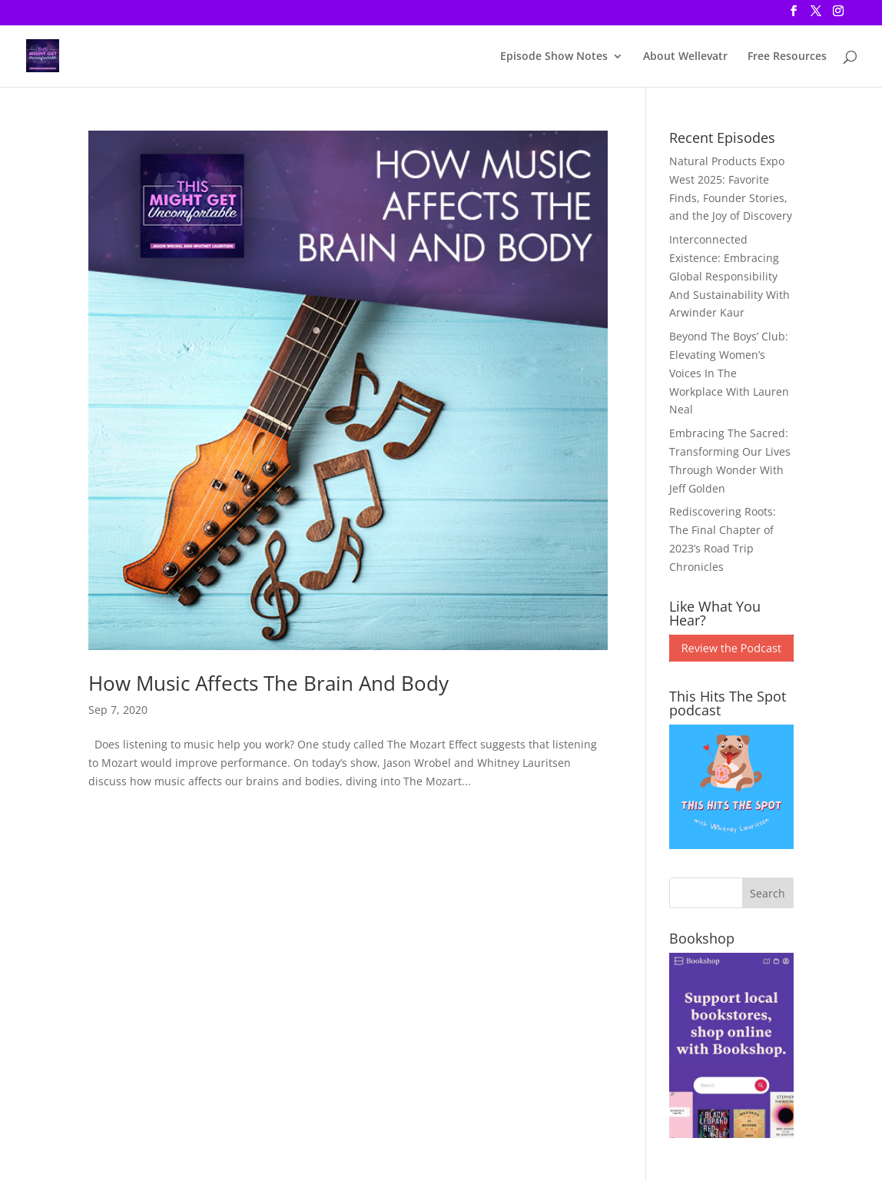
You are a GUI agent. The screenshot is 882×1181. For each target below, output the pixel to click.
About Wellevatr (685, 57)
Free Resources (787, 57)
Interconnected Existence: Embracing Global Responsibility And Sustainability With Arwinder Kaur (729, 276)
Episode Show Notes (554, 57)
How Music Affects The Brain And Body (268, 683)
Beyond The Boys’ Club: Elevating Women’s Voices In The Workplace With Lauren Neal (729, 372)
